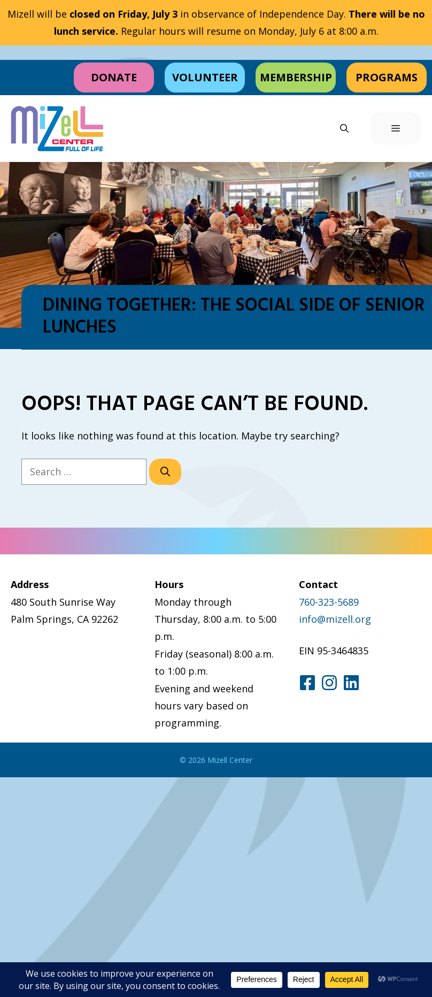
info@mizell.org (335, 619)
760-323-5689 (329, 602)
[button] (344, 128)
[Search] (165, 472)
